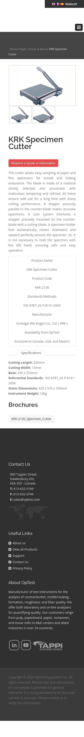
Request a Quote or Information (33, 156)
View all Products (23, 542)
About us (17, 536)
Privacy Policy (20, 561)
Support (16, 549)
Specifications (31, 346)
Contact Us (18, 555)
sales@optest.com (26, 493)
